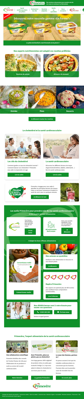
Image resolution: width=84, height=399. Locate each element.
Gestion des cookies (24, 394)
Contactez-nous (42, 394)
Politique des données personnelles (10, 394)
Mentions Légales (51, 394)
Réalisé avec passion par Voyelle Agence (11, 396)
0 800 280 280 (43, 312)
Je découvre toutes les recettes (42, 119)
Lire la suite (19, 175)
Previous (6, 29)
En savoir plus (67, 378)
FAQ (79, 394)
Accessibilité (58, 394)
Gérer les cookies (34, 394)
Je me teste (30, 231)
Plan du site (75, 394)
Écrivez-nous (63, 312)
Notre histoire (17, 378)
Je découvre (67, 231)
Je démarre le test (39, 197)
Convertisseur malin (23, 292)
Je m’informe (53, 296)
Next (78, 29)
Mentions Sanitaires (66, 394)
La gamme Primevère (42, 378)
